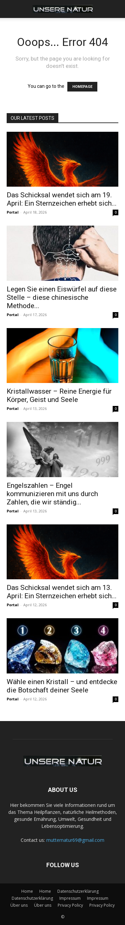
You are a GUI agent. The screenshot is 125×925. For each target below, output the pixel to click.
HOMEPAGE (82, 87)
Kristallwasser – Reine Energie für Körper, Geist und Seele (59, 395)
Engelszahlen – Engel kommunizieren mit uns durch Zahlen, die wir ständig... (52, 493)
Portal (13, 212)
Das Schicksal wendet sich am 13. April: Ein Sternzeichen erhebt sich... (62, 592)
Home (27, 891)
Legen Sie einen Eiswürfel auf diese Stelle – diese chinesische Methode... (62, 297)
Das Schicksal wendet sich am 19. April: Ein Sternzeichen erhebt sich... (62, 199)
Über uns (19, 905)
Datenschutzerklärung (78, 891)
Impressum (70, 898)
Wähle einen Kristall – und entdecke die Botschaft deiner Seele (62, 686)
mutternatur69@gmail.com (75, 840)
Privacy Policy (70, 905)
